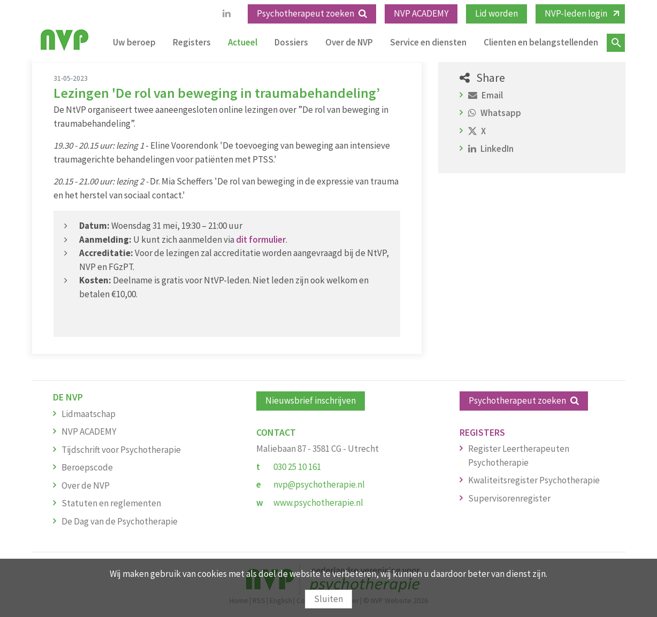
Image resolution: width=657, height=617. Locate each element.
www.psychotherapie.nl (318, 502)
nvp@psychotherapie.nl (319, 484)
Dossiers (291, 42)
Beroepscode (87, 467)
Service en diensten (428, 42)
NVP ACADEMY (421, 13)
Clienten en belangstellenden (541, 42)
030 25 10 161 (297, 467)
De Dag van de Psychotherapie (120, 521)
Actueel (242, 42)
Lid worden (496, 13)
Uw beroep (134, 42)
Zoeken (616, 43)
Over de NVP (349, 42)
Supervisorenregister (509, 498)
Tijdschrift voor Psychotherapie (121, 450)
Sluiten (328, 599)
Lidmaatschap (89, 414)
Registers (192, 42)
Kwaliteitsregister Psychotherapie (534, 480)
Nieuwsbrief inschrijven (310, 400)
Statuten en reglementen (111, 503)
